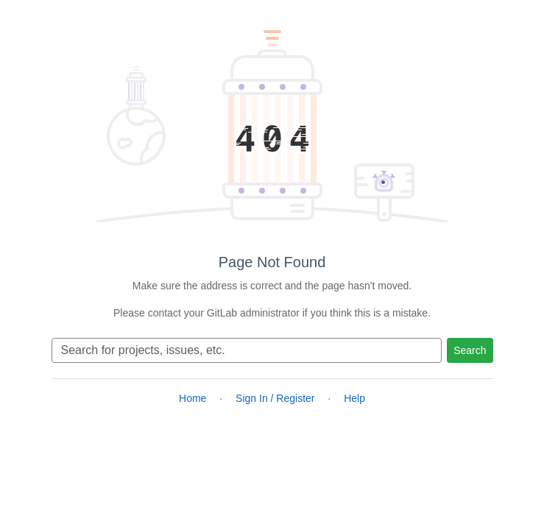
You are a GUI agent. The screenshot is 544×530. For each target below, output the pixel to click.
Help (354, 398)
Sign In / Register (275, 398)
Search (469, 350)
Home (192, 398)
